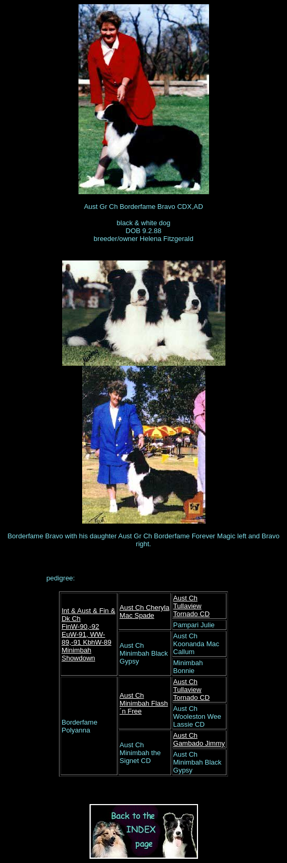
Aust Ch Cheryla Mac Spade (145, 611)
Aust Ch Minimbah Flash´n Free (144, 703)
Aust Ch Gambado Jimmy (199, 739)
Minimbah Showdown (78, 654)
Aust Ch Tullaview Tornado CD (191, 606)
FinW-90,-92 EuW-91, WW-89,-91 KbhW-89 (86, 634)
